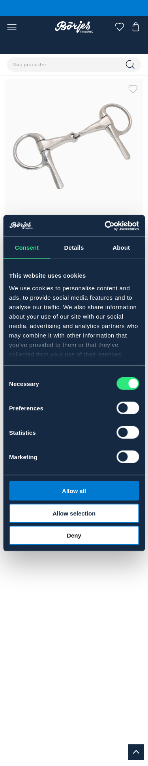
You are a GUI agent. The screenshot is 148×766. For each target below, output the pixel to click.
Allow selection (74, 513)
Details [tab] (74, 247)
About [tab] (121, 247)
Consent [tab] (27, 247)
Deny (74, 535)
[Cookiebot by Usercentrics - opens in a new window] (105, 226)
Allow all (74, 491)
